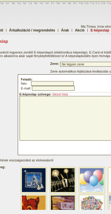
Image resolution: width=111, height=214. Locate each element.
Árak (65, 30)
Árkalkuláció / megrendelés (32, 30)
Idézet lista (60, 94)
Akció (80, 30)
